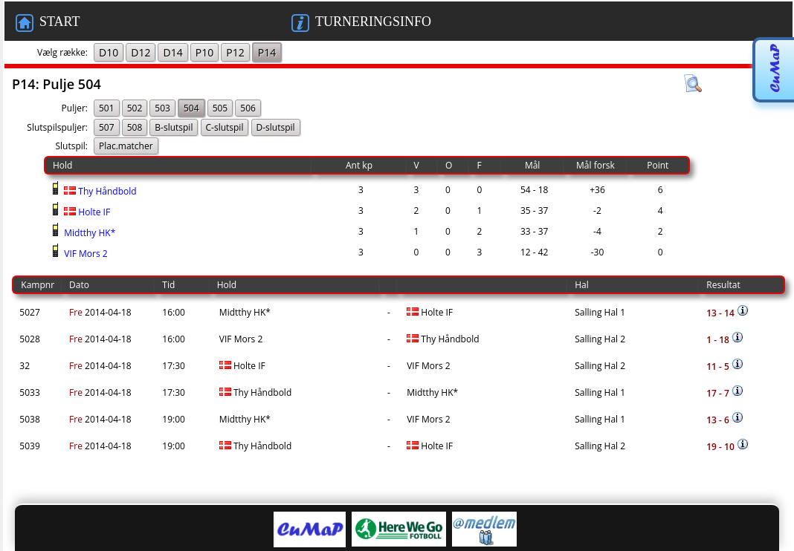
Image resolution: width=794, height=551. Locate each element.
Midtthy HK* (88, 232)
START (48, 23)
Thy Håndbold (99, 191)
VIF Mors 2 (85, 253)
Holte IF (86, 212)
